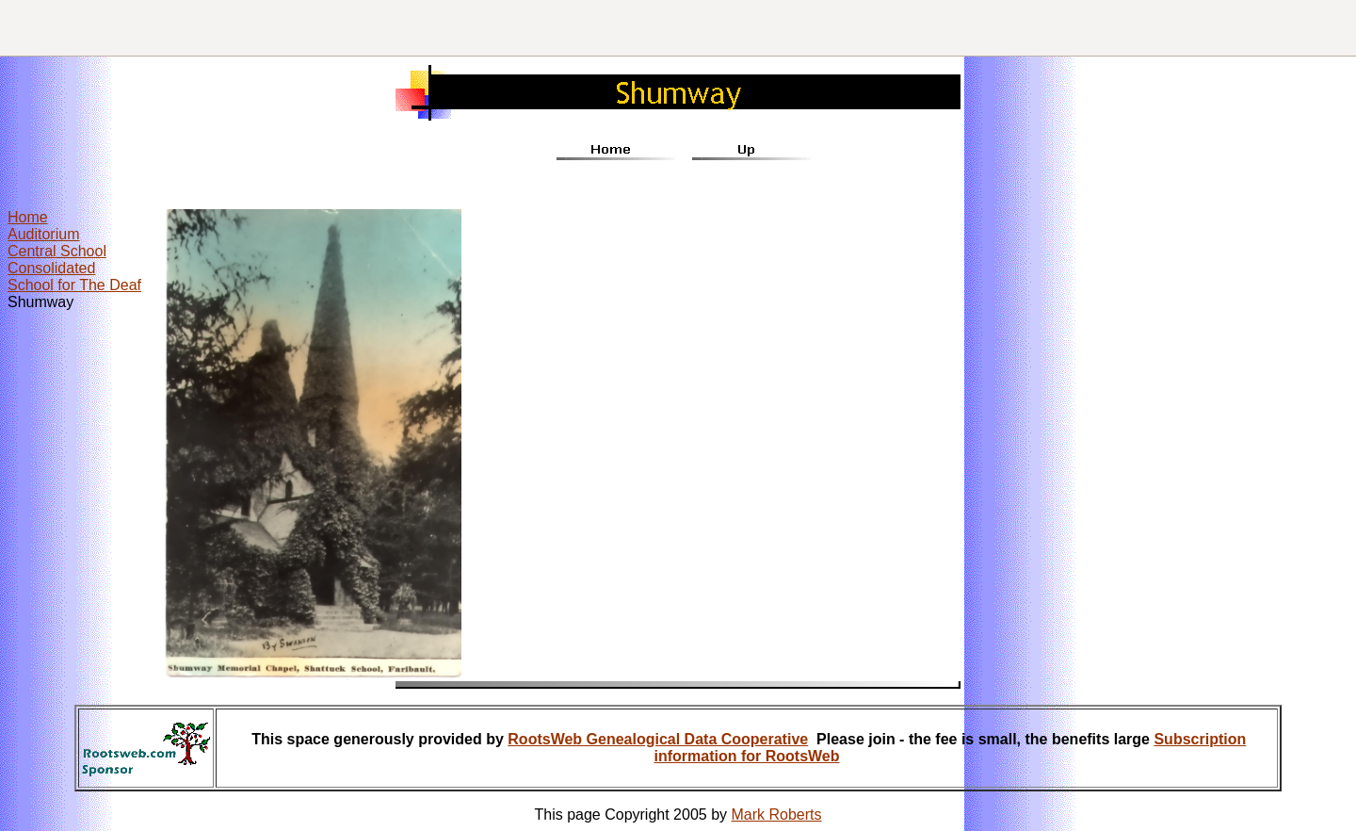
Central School (57, 251)
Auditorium (43, 234)
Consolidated (51, 268)
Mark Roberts (777, 815)
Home (28, 217)
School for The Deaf (74, 285)
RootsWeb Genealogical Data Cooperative (658, 739)
